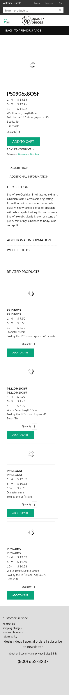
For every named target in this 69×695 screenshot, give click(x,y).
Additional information (29, 176)
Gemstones (23, 154)
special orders (35, 641)
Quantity (11, 131)
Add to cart (23, 141)
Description (19, 167)
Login (37, 3)
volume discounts (13, 632)
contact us (9, 623)
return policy (10, 636)
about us (14, 653)
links (55, 653)
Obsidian (34, 154)
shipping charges (12, 628)
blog (48, 653)
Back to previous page (23, 30)
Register (49, 3)
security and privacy (32, 653)
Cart (61, 3)
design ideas (13, 641)
